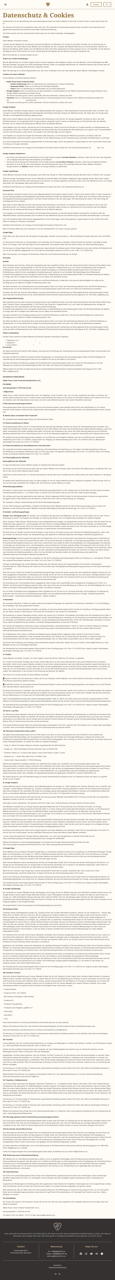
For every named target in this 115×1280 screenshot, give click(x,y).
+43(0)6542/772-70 (59, 1254)
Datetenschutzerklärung (57, 1267)
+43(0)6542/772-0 (58, 1251)
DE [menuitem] (107, 4)
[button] (5, 4)
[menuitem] (107, 4)
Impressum (57, 1265)
